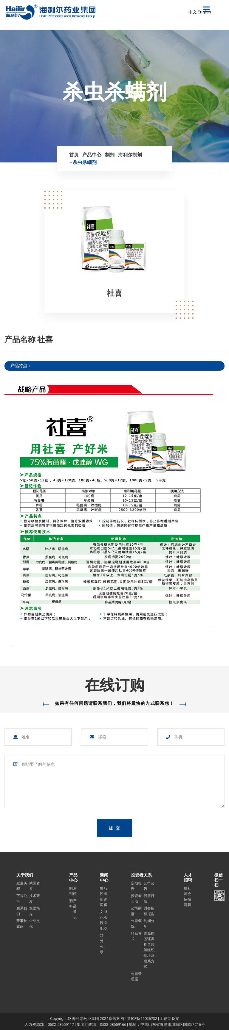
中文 (192, 12)
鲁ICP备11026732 (142, 1018)
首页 (74, 155)
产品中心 (91, 155)
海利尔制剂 (130, 155)
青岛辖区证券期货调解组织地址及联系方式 (149, 950)
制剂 (109, 155)
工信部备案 (169, 1018)
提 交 (115, 828)
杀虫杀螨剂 (85, 162)
